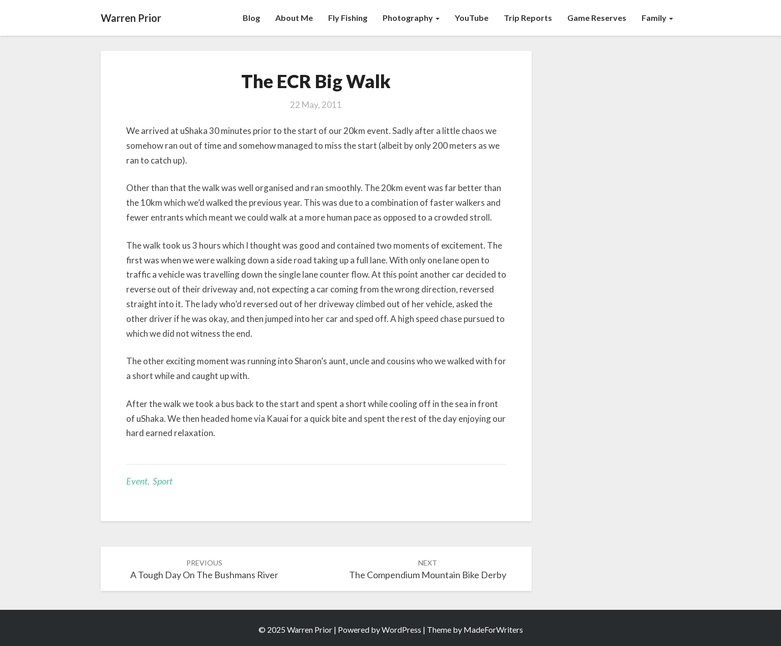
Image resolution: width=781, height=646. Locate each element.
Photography (411, 17)
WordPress (401, 629)
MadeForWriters (493, 629)
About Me (294, 17)
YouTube (471, 17)
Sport (162, 481)
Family (657, 17)
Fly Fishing (347, 17)
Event (137, 481)
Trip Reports (528, 17)
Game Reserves (596, 17)
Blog (251, 17)
